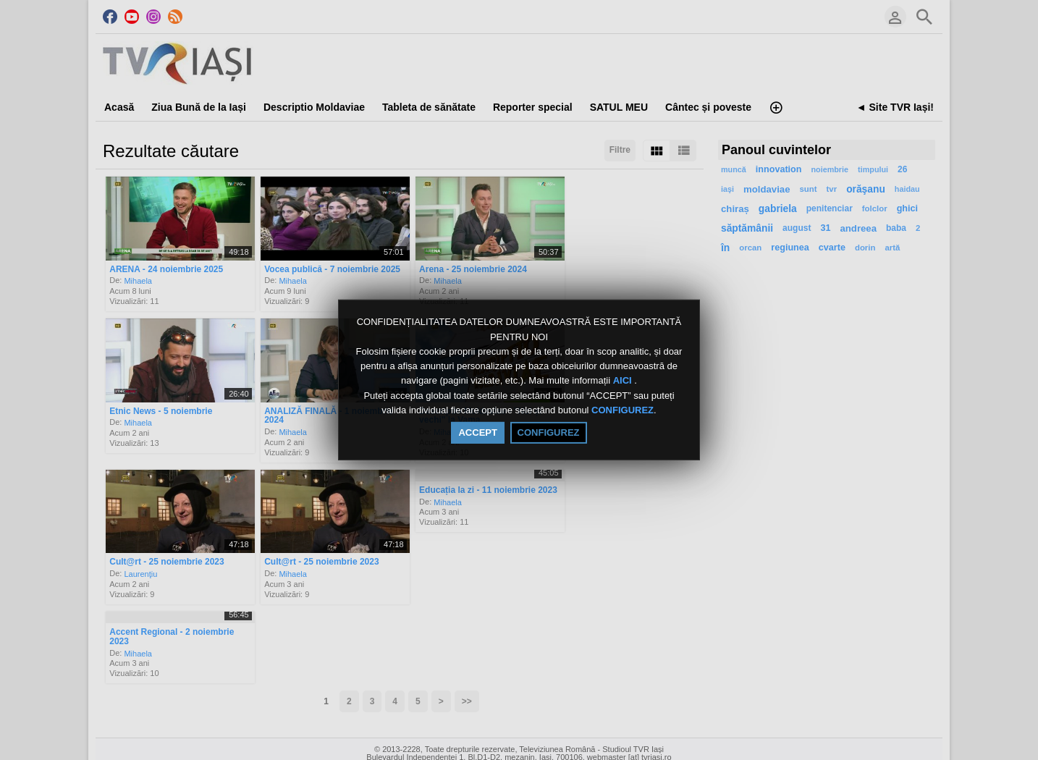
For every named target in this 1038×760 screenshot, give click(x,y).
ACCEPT (477, 432)
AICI (624, 381)
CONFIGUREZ (622, 410)
